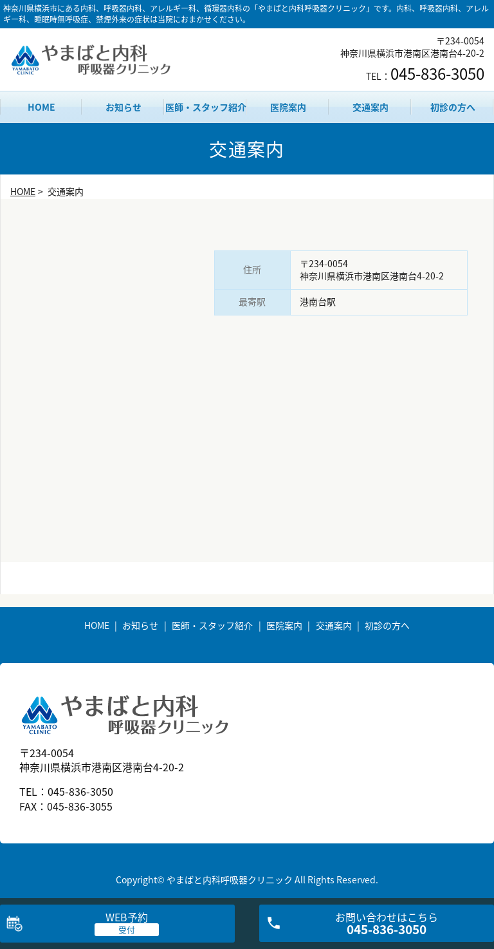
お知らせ (123, 106)
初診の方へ (452, 106)
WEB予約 (126, 917)
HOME (41, 106)
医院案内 (288, 106)
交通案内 (370, 106)
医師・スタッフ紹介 (205, 106)
